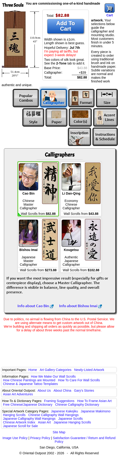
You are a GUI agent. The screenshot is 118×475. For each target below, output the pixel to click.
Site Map (59, 432)
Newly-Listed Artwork (89, 370)
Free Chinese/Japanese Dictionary (27, 404)
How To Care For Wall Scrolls (79, 380)
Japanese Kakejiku (64, 411)
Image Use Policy (15, 438)
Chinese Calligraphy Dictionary (77, 404)
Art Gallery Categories (56, 370)
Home (33, 370)
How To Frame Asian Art (94, 401)
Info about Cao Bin (35, 305)
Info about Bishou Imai (80, 305)
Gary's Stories (84, 390)
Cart (109, 15)
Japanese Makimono (95, 411)
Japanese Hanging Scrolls (72, 422)
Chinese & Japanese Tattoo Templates (30, 384)
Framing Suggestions (59, 401)
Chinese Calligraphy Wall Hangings (53, 415)
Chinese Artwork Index (19, 422)
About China (62, 390)
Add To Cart (65, 26)
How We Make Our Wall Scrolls (53, 376)
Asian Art (44, 422)
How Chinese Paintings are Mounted (29, 380)
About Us (44, 390)
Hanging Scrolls (14, 415)
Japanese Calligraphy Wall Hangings (29, 418)
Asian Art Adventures (18, 394)
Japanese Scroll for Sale (20, 426)
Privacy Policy (40, 438)
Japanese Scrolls (70, 418)
